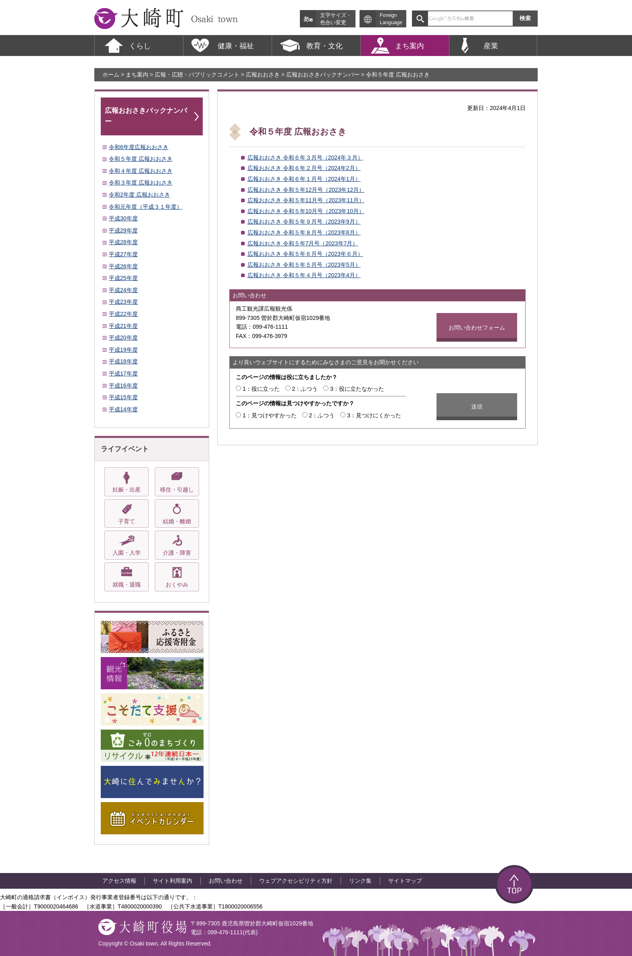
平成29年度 (123, 230)
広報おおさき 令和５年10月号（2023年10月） (305, 211)
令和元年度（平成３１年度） (145, 206)
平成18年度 (123, 361)
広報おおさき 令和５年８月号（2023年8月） (304, 232)
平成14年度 (123, 409)
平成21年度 (123, 326)
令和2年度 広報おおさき (139, 194)
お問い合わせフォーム (477, 327)
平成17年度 (123, 373)
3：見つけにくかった (374, 415)
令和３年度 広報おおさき (141, 182)
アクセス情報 (119, 880)
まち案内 (137, 74)
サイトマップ (405, 880)
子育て (126, 521)
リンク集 (360, 880)
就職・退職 (126, 584)
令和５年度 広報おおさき (141, 159)
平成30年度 (123, 218)
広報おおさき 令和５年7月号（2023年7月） (302, 243)
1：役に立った (261, 389)
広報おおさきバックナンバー (323, 74)
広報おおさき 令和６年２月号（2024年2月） (304, 168)
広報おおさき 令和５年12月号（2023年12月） (305, 190)
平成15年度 (123, 397)
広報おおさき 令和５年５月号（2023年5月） (304, 264)
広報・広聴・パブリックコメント (197, 74)
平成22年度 (123, 314)
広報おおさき (263, 74)
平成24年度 (123, 290)
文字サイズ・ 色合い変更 (335, 18)
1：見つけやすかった (270, 415)
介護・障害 (177, 553)
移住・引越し (177, 489)
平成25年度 (123, 278)
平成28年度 (123, 242)
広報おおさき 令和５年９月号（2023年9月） (304, 221)
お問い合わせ (226, 880)
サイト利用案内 (172, 880)
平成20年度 (123, 337)
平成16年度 (123, 385)
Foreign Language (391, 18)
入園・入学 (126, 553)
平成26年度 (123, 266)
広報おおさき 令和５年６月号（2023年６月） (305, 254)
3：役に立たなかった (357, 389)
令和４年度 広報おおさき (141, 171)
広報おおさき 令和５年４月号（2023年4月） (304, 275)
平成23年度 (123, 302)
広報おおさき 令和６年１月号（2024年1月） (304, 179)
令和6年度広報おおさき (138, 147)
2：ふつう (305, 389)
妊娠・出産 (126, 489)
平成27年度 (123, 254)
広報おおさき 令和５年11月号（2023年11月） (305, 200)
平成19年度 (123, 349)
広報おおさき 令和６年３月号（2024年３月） (305, 157)
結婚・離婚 (177, 521)
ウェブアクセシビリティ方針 (296, 880)
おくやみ (177, 584)
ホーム (110, 74)
